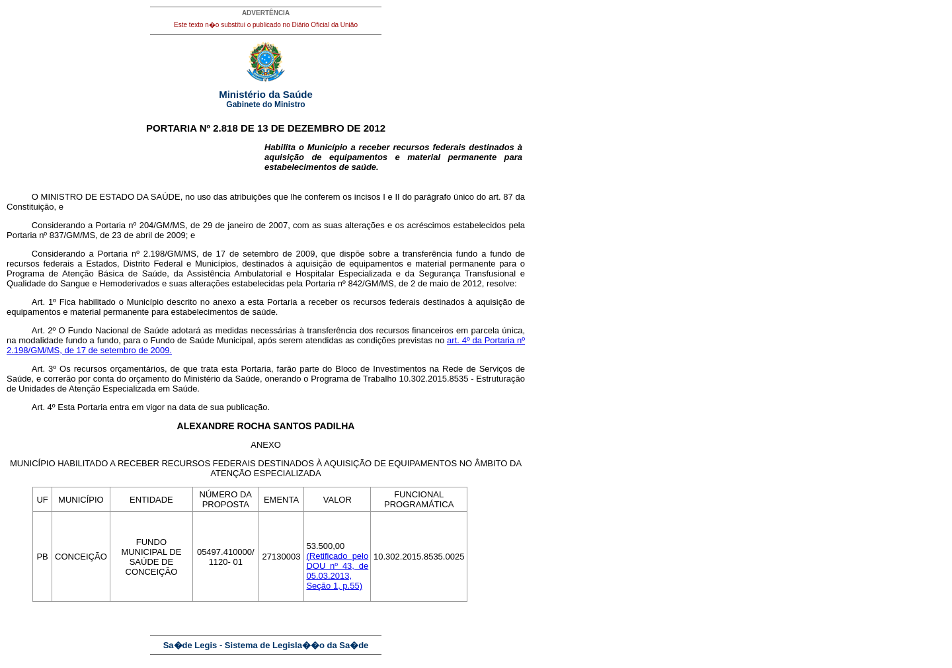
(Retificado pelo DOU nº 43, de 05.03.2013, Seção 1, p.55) (337, 571)
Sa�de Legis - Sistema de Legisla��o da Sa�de (266, 645)
